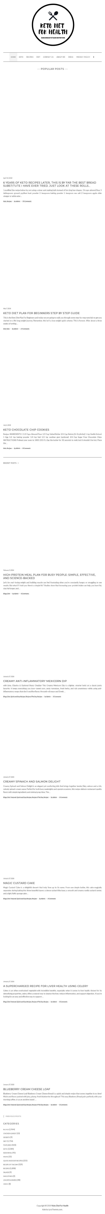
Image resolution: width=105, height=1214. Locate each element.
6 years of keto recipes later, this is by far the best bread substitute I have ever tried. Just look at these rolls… (49, 184)
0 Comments (25, 593)
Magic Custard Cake (19, 883)
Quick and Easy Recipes (18, 696)
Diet (38, 57)
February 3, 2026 (8, 570)
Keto (21, 57)
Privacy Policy (83, 57)
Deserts (6, 1137)
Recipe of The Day (31, 696)
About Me (61, 57)
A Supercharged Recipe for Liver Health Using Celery (45, 986)
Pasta (5, 1157)
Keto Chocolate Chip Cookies (26, 429)
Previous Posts (13, 1116)
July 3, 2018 (7, 425)
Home (13, 57)
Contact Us (48, 57)
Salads (6, 1172)
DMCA (70, 57)
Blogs (5, 593)
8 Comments (26, 448)
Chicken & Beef (9, 1133)
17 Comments (25, 329)
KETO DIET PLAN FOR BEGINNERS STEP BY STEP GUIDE (41, 313)
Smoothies (8, 1176)
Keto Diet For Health (60, 1206)
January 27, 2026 (8, 676)
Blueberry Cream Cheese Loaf (26, 1089)
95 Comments (27, 201)
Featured (13, 797)
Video (5, 1184)
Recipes (29, 57)
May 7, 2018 (7, 308)
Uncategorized (10, 1180)
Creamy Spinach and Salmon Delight (32, 781)
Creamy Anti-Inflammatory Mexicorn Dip (35, 681)
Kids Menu (7, 1153)
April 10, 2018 (7, 178)
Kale (44, 1209)
